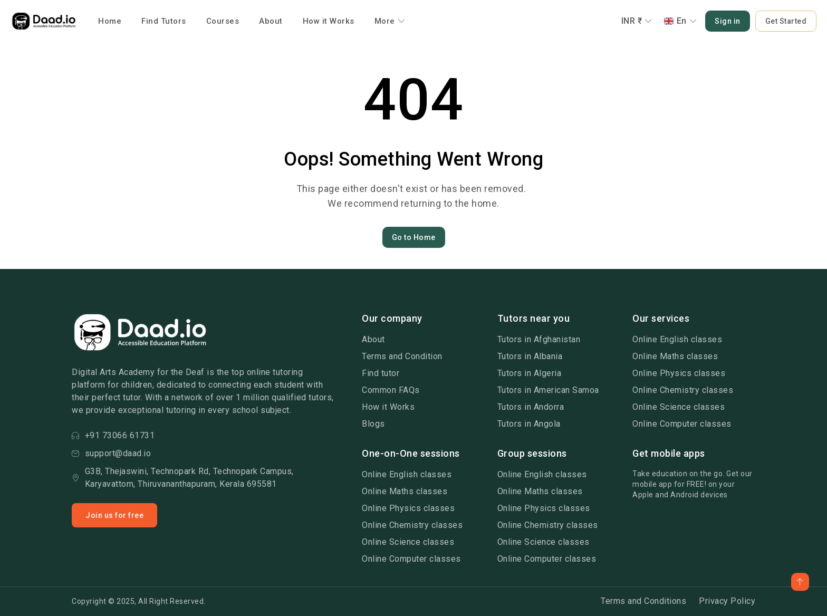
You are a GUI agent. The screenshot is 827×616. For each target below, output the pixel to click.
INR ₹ (636, 21)
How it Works (328, 21)
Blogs (373, 424)
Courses (222, 21)
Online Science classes (678, 407)
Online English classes (677, 339)
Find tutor (380, 373)
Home (109, 21)
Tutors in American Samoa (548, 390)
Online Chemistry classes (682, 390)
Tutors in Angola (529, 424)
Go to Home (414, 237)
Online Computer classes (682, 424)
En (680, 21)
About (271, 21)
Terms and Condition (402, 356)
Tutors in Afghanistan (539, 339)
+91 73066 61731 (113, 435)
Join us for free (114, 515)
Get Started (786, 21)
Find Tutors (163, 21)
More (390, 21)
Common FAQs (391, 390)
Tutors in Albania (530, 356)
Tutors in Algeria (529, 373)
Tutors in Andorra (530, 407)
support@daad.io (111, 453)
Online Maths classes (675, 356)
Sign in (728, 21)
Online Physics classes (678, 373)
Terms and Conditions (643, 601)
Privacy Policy (727, 601)
